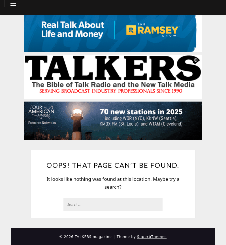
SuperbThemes (152, 236)
